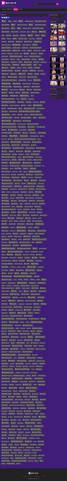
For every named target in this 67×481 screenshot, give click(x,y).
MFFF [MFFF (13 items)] (39, 279)
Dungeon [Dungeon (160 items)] (5, 168)
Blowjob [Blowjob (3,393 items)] (17, 83)
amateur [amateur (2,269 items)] (38, 41)
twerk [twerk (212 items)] (5, 444)
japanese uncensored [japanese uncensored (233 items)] (24, 248)
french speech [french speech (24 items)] (6, 206)
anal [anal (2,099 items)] (35, 44)
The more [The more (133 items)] (15, 426)
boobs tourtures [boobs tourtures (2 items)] (14, 89)
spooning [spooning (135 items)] (12, 396)
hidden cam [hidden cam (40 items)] (5, 230)
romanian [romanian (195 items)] (22, 357)
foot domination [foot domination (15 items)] (30, 197)
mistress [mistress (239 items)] (33, 282)
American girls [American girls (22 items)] (27, 44)
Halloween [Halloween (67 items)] (21, 223)
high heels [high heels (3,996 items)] (22, 230)
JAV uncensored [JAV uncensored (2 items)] (43, 248)
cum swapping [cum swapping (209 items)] (41, 147)
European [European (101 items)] (30, 174)
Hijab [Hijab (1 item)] (3, 233)
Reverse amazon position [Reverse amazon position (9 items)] (15, 351)
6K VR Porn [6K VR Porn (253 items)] (6, 28)
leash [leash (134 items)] (15, 260)
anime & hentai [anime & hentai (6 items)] (37, 50)
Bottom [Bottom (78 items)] (30, 89)
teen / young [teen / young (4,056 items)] (31, 422)
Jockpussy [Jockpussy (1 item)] (28, 251)
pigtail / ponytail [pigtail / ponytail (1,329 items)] (8, 328)
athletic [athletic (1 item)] (26, 56)
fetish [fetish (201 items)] (32, 188)
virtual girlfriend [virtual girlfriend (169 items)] (8, 455)
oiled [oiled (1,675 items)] (44, 303)
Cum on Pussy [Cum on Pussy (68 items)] (16, 144)
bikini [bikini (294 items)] (37, 73)
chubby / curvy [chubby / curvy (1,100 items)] (7, 117)
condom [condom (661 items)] (32, 129)
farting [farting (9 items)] (24, 183)
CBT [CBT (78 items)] (30, 105)
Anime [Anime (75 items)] (30, 50)
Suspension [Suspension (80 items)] (37, 411)
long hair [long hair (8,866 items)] (32, 266)
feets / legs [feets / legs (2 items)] (41, 183)
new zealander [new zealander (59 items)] (36, 294)
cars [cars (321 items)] (43, 102)
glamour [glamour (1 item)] (4, 218)
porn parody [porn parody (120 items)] (36, 333)
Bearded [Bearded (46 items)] (38, 67)
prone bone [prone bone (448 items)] (29, 340)
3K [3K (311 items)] (10, 21)
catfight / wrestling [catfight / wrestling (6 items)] (15, 105)
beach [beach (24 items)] (19, 67)
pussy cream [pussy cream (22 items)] (35, 342)
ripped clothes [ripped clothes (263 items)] (7, 357)
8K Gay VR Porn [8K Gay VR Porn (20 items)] (27, 28)
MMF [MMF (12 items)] (4, 285)
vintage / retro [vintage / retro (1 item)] (28, 452)
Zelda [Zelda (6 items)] (19, 463)
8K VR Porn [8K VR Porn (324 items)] (6, 31)
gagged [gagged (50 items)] (40, 209)
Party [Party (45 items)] (37, 312)
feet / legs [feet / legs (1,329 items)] (32, 183)
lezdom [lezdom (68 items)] (27, 263)
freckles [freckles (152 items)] (15, 203)
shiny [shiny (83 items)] (35, 375)
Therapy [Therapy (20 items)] (23, 426)
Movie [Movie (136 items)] (18, 288)
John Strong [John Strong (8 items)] (35, 251)
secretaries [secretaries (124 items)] (20, 363)
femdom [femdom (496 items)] (5, 188)
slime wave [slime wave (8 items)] (5, 384)
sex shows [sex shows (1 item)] (33, 366)
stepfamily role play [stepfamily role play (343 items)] (27, 402)
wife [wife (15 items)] (37, 460)
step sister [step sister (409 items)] (31, 405)
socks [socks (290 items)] (5, 387)
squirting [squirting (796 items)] (34, 396)
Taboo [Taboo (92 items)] (4, 416)
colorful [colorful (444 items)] (32, 126)
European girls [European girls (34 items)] (39, 174)
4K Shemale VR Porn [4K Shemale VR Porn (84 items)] (41, 21)
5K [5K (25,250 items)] (14, 24)
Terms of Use (37, 476)
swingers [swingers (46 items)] (20, 413)
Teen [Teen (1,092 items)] (13, 422)
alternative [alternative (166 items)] (29, 41)
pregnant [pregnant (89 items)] (13, 340)
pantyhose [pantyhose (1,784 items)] (22, 312)
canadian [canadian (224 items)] (21, 102)
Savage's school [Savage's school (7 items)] (41, 360)
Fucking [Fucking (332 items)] (20, 206)
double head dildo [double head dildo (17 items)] (15, 165)
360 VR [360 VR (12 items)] (9, 38)
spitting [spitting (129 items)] (43, 393)
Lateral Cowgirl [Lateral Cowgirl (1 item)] (13, 257)
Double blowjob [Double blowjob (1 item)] (5, 165)
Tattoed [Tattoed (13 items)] (35, 416)
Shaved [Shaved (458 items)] (40, 369)
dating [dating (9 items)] (27, 154)
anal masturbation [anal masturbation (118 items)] (36, 47)
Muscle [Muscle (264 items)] (43, 288)
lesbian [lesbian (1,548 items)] (31, 260)
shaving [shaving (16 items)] (18, 372)
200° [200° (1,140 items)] (44, 35)
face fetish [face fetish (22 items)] (38, 177)
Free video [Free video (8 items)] (28, 203)
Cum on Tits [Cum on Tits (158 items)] (26, 144)
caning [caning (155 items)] (29, 102)
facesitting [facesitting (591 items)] (18, 180)
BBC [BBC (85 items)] (36, 64)
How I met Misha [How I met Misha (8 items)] (18, 236)
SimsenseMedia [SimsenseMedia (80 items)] (39, 378)
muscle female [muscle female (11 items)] (6, 291)
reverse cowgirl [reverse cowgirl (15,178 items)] (10, 354)
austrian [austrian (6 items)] (13, 59)
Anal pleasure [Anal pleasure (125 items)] (6, 50)
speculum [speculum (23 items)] (35, 393)
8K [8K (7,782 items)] (20, 28)
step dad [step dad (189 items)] (35, 399)
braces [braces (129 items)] (5, 92)
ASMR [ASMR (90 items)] (41, 53)
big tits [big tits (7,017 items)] (22, 73)
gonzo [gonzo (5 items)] (35, 218)
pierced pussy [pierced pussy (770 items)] (28, 325)
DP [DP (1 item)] (43, 165)
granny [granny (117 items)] (5, 220)
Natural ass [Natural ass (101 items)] (43, 291)
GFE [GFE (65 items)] (20, 215)
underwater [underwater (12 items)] (34, 444)
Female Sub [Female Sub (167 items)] (41, 186)
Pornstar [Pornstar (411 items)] (6, 336)
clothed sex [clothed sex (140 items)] (17, 120)
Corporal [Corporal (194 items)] (17, 132)
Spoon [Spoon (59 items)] (4, 396)
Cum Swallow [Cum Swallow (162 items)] (30, 147)
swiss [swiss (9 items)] (37, 413)
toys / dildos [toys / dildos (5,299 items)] (22, 438)
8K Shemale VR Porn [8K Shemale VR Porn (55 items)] (38, 28)
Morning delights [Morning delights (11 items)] (25, 285)
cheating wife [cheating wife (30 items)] (14, 111)
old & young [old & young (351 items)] (18, 306)
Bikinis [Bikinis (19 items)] (43, 73)
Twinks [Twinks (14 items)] (17, 444)
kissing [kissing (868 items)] (10, 254)
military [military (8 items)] (4, 282)
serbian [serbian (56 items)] (43, 363)
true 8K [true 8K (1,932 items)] (29, 441)
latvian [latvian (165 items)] (43, 257)
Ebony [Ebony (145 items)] (26, 168)
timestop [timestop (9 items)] (20, 429)
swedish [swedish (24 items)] (5, 413)
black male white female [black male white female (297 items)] (10, 80)
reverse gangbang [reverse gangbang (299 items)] (25, 354)
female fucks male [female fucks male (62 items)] (7, 186)
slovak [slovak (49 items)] (12, 384)
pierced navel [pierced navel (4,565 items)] (37, 322)
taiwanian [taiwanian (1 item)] (10, 416)
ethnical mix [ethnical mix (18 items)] (21, 174)
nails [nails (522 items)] (26, 291)
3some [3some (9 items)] (15, 21)
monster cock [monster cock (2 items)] (16, 285)
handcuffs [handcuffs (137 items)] (30, 223)
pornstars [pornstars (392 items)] (15, 336)
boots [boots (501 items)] (22, 89)
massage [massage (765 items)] (25, 273)
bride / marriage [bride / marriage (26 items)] (35, 92)
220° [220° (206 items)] (4, 38)
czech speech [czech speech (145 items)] (6, 154)
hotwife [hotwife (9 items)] (10, 236)
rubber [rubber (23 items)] (4, 360)
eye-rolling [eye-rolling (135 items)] (16, 177)
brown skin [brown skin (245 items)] (15, 95)
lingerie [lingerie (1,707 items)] (35, 263)
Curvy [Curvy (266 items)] (12, 151)
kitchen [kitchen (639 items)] (19, 254)
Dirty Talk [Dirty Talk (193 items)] (22, 159)
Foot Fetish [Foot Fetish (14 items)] (39, 197)
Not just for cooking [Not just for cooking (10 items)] (30, 300)
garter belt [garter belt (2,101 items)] (23, 212)
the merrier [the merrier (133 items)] (6, 426)
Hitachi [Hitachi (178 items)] (16, 233)
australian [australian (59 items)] (5, 59)
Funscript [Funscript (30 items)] (27, 209)
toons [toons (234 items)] (5, 435)
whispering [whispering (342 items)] (6, 460)
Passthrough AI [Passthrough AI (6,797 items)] (9, 318)
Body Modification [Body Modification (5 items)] (27, 83)
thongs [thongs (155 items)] (30, 426)
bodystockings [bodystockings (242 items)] (7, 86)
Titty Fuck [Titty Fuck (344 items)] (13, 432)
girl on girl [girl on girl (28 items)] (44, 215)
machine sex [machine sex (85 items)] (20, 270)
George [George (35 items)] (40, 212)
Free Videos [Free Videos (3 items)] (35, 203)
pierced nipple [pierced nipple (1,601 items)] (7, 325)
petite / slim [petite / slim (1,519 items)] (14, 322)
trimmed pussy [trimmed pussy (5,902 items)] (17, 441)
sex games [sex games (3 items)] (19, 366)
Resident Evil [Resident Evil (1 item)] (5, 351)
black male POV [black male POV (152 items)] (33, 76)
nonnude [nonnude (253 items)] (41, 297)
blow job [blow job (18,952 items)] (7, 83)
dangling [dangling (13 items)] (22, 154)
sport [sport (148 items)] (19, 396)
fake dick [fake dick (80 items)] (43, 180)
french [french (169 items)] (42, 203)
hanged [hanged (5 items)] (13, 227)
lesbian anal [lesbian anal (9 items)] (39, 260)
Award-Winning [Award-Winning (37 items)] (26, 59)
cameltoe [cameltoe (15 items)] (32, 98)
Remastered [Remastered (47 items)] (31, 348)
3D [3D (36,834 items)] (5, 21)
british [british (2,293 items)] (6, 95)
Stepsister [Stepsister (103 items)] (40, 405)
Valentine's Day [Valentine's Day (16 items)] (30, 447)
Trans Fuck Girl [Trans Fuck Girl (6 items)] (6, 441)
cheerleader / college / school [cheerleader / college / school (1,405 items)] (30, 111)
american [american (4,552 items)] (17, 44)
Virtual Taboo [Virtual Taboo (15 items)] (19, 455)
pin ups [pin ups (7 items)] (23, 328)
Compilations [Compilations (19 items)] (23, 129)
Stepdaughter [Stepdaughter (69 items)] (6, 402)
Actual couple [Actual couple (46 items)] (23, 38)
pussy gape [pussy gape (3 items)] (43, 342)
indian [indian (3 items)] (20, 239)
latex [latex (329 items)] (20, 257)
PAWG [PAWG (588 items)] (43, 318)
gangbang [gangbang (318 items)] (6, 212)
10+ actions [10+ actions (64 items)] (15, 31)
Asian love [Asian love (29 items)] (34, 53)
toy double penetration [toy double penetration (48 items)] (38, 435)
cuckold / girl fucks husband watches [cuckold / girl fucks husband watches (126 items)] (26, 139)
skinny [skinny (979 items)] (15, 381)
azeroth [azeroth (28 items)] (35, 59)
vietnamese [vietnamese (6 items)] (14, 452)
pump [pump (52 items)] (13, 342)
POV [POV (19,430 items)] (31, 336)
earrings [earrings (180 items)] (18, 168)
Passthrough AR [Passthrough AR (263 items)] (22, 318)
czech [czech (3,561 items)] (28, 151)
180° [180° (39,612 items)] (31, 35)
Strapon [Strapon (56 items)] (24, 408)
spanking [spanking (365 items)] (17, 393)
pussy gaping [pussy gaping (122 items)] (6, 345)
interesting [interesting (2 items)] (5, 242)
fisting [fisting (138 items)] (13, 195)
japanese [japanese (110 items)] (16, 245)
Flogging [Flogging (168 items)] (5, 197)
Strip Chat (54, 98)
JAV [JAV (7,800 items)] (36, 248)
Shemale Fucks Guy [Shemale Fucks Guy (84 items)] (19, 375)
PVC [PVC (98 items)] (36, 345)
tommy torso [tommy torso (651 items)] (37, 432)
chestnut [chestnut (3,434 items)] (7, 114)
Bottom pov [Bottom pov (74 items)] (38, 89)
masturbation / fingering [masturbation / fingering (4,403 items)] (24, 276)
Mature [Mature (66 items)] (37, 276)
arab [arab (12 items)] (44, 50)
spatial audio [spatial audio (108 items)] (27, 393)
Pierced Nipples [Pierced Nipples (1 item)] (18, 325)
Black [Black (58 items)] (4, 76)
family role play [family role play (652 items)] (8, 183)
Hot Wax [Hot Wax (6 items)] (4, 236)
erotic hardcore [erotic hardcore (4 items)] (6, 174)
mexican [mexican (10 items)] (33, 279)
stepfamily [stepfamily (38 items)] (15, 402)
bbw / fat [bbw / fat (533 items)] (5, 67)
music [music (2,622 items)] (14, 291)
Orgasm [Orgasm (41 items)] (5, 309)
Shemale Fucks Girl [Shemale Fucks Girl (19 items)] (7, 375)
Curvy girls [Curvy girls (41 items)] (20, 151)
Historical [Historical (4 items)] (9, 233)
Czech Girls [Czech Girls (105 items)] (37, 151)
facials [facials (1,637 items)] (34, 180)
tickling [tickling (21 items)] (5, 429)
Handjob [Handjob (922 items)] (5, 227)
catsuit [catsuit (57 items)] (24, 105)
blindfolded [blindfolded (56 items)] (23, 80)
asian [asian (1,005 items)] (26, 53)
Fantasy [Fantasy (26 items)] (18, 183)
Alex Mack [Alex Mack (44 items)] (11, 41)
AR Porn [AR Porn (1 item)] (16, 53)
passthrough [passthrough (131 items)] (28, 315)
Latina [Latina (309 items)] (27, 257)
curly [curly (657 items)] (5, 151)
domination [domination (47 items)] (38, 162)
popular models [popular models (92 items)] (13, 333)
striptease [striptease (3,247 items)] (42, 408)
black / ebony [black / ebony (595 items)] (13, 76)
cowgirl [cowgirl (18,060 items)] (14, 136)
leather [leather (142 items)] (23, 260)
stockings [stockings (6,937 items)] (7, 408)
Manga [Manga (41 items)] (4, 273)
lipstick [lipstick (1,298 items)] (5, 266)
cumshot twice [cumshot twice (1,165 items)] (19, 147)
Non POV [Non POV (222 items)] (21, 300)
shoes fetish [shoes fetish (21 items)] (42, 375)
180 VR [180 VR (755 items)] (23, 35)
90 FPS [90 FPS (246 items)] (9, 35)
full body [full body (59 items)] (38, 206)
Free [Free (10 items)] (22, 203)
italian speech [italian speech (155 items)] (7, 245)
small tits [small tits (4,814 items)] (28, 384)
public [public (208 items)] (37, 340)
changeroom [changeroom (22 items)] (41, 108)
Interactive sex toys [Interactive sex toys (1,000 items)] (40, 239)
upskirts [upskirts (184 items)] (14, 447)
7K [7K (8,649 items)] (13, 28)
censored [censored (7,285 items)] (38, 105)
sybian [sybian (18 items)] (42, 413)
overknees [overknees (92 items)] (37, 309)
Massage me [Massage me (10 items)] (33, 273)
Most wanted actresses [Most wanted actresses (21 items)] (8, 288)
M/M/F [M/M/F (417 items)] (12, 270)
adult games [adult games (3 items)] (32, 38)
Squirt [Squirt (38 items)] (26, 396)
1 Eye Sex (54, 17)
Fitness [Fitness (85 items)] (21, 195)
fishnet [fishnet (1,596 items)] (5, 195)
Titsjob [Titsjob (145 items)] (5, 432)
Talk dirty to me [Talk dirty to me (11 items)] (18, 416)
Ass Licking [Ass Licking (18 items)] (5, 56)
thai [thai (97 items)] (40, 422)
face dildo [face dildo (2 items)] (31, 177)
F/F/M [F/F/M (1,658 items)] (24, 177)
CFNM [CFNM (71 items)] (4, 108)
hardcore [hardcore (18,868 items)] (22, 227)
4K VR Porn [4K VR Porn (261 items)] (6, 24)
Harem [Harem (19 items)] (30, 227)
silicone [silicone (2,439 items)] (29, 378)
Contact (43, 476)
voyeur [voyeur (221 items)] (27, 455)
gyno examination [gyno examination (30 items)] (38, 220)
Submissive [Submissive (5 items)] (5, 411)
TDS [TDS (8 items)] (20, 419)
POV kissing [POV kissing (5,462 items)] (40, 336)
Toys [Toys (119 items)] (4, 438)
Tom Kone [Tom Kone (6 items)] (28, 432)
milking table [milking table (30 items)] (12, 282)
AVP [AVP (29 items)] (19, 59)
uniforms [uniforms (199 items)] (5, 447)
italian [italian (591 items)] (40, 242)
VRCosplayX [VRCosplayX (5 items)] (42, 455)
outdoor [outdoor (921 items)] (28, 309)
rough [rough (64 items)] (40, 357)
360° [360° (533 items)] (15, 38)
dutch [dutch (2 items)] (12, 168)
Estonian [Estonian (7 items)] (14, 174)
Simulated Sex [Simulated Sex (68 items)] (6, 381)
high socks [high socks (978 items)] (42, 230)
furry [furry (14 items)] (33, 209)
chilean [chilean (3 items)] (14, 114)
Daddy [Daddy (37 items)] (15, 154)
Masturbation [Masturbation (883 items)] (7, 276)
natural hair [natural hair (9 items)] (5, 294)
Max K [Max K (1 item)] (15, 279)
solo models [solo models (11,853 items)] (32, 387)
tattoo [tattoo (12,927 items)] (43, 416)
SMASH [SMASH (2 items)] (36, 384)
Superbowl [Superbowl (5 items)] (20, 411)
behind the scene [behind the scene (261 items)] (7, 70)
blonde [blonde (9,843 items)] (37, 80)
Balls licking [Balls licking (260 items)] (6, 64)
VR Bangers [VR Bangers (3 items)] (34, 455)
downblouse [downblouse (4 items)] (38, 165)
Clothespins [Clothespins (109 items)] (27, 120)
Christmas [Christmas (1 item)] (27, 114)
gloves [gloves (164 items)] (28, 218)
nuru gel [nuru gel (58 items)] (5, 303)
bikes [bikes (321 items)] (30, 73)
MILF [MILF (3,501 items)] (44, 279)
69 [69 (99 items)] (3, 35)
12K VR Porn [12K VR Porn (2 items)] (23, 31)
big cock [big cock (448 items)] (5, 73)
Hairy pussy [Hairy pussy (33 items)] (13, 223)
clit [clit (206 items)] (36, 117)
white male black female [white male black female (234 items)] (19, 460)
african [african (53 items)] (39, 38)
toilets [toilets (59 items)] (21, 432)
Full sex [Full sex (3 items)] (20, 209)
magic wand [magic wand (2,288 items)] (30, 270)
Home (4, 9)
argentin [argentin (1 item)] (4, 53)
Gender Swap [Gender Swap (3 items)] (32, 212)
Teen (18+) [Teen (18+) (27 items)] (21, 422)
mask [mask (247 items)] (17, 273)
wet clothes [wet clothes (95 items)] (33, 458)
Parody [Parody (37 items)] (31, 312)
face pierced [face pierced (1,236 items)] (7, 180)
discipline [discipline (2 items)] (30, 159)
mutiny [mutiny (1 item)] (21, 291)
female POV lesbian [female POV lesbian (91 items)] (30, 186)
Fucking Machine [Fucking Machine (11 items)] (29, 206)
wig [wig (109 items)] (42, 460)
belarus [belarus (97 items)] (18, 70)
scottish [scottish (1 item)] (12, 363)
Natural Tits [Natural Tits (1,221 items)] (15, 294)
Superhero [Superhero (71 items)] (28, 411)
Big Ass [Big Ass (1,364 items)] (33, 70)
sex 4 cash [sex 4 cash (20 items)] (5, 366)
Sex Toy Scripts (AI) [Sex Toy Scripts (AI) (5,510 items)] (23, 369)
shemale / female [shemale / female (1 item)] (26, 372)
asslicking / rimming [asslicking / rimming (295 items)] (16, 56)
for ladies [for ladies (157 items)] (41, 200)
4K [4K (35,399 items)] (21, 21)
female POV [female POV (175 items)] (18, 186)
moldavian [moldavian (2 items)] (9, 285)
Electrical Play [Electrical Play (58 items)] (7, 171)
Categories (10, 9)
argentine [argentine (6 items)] (11, 53)
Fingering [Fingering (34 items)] (24, 191)
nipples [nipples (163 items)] (16, 297)
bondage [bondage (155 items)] (27, 86)
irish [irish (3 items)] (34, 242)
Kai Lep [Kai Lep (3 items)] (41, 251)
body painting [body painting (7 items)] (36, 83)
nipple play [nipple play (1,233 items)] (6, 297)
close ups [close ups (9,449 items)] (7, 120)
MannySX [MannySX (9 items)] (11, 273)
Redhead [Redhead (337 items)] (5, 348)
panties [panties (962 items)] (13, 312)
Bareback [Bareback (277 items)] (16, 64)
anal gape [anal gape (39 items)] (25, 47)
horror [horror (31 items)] (31, 233)
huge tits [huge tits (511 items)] (27, 236)
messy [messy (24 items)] (27, 279)
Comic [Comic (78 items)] (4, 129)
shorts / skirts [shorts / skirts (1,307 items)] (18, 378)
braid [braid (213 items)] (11, 92)
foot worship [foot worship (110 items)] (23, 200)
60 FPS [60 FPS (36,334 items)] (43, 31)
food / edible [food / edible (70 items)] (20, 197)
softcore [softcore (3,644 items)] (14, 387)
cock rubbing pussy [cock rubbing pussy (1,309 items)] (9, 123)
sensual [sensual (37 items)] (36, 363)
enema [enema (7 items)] (26, 171)
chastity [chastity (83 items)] (5, 111)
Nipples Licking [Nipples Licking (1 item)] (23, 297)
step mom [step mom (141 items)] (39, 402)
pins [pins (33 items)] (18, 328)
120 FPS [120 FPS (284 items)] (16, 35)
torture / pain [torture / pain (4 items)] (26, 435)
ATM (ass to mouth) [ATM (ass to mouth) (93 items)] (35, 56)
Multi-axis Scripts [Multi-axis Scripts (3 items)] (26, 288)
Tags (16, 9)
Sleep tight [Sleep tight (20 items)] (32, 381)
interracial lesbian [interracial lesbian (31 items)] (25, 242)
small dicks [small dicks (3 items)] (19, 384)
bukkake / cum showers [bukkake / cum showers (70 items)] (8, 98)
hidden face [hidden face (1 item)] (13, 230)
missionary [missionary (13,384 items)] (23, 282)
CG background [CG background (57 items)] (13, 108)
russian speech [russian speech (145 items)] (22, 360)
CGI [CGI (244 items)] (21, 108)
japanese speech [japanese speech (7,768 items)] (9, 248)
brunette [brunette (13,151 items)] (25, 95)
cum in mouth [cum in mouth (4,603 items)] (17, 142)
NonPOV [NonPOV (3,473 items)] (12, 300)
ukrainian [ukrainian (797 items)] (25, 444)
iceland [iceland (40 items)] (14, 239)
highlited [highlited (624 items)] (32, 230)
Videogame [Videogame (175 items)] (6, 452)
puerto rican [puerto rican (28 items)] (6, 342)
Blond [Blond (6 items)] (30, 80)
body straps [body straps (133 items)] (18, 86)
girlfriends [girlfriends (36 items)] (35, 215)
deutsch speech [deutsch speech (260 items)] (28, 156)
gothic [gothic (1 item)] (40, 218)
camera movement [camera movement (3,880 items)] (9, 102)
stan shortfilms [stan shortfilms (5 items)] (19, 399)
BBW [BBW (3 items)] (40, 64)
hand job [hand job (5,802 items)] (40, 223)
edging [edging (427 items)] (34, 168)
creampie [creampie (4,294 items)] (25, 136)
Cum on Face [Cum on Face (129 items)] (6, 144)
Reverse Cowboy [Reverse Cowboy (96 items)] (28, 351)
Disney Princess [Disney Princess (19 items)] (38, 159)
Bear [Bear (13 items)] (25, 67)
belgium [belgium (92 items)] (25, 70)
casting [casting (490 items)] (5, 105)
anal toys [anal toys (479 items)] (17, 50)
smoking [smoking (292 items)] (42, 384)
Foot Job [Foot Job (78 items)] (14, 200)
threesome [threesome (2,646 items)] (39, 426)
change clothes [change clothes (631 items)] (30, 108)
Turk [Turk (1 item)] (35, 441)
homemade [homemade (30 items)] (23, 233)
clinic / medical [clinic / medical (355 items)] (27, 117)
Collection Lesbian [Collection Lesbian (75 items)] (33, 123)
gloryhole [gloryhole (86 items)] (20, 218)
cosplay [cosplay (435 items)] (33, 132)
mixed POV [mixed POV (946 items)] (42, 282)
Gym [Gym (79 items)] (29, 220)
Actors (21, 9)
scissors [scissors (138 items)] (5, 363)
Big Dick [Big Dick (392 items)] (14, 73)
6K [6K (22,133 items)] (31, 24)
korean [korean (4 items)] (32, 254)
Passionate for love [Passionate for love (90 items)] (17, 315)
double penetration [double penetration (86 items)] (28, 165)
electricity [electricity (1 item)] (15, 171)
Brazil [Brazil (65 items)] (18, 92)
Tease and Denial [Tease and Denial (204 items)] (36, 419)
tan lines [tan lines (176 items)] (27, 416)
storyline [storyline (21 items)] (16, 408)
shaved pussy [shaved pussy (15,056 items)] (8, 372)
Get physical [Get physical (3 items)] (13, 215)
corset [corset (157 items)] (26, 132)
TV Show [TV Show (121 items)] (41, 441)
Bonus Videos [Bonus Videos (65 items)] (36, 86)
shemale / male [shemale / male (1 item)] (34, 372)
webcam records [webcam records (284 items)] (21, 458)
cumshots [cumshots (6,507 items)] (7, 148)
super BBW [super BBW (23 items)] (12, 411)
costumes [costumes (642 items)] (42, 132)
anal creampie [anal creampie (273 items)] (7, 47)
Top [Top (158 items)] (20, 435)
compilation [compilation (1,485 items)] (13, 129)
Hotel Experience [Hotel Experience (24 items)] (40, 233)
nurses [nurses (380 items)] (41, 300)
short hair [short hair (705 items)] (6, 378)
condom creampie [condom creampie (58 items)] (7, 132)
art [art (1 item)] (21, 53)
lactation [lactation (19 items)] (39, 254)
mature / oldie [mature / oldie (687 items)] (7, 279)
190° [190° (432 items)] (38, 35)
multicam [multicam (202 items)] (35, 288)
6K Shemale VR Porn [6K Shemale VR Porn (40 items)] (41, 24)
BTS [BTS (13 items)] (33, 95)
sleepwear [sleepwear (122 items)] (41, 381)
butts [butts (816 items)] (24, 98)
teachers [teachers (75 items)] (26, 419)
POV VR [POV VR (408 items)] (5, 340)
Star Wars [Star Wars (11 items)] (28, 399)
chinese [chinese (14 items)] (20, 114)
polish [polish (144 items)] (40, 331)
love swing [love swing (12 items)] (5, 270)
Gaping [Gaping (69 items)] (14, 212)
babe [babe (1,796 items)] (41, 59)
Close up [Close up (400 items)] (42, 117)
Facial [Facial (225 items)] (27, 180)
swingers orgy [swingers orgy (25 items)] (29, 413)
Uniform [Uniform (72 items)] (42, 444)
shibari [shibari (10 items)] (28, 375)
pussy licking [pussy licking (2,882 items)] (18, 345)
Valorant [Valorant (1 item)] (38, 447)
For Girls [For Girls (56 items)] (32, 200)
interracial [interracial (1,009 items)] (13, 242)
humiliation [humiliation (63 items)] (36, 236)
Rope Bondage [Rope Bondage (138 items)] (32, 357)
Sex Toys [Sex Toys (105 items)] (40, 366)
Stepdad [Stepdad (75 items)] (43, 399)
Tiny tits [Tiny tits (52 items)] (27, 429)
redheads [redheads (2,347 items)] (15, 348)
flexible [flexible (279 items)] (36, 195)
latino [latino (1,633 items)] (35, 257)
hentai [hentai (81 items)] (37, 227)
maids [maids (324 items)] (39, 270)
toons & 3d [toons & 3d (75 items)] (12, 435)
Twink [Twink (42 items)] (11, 444)
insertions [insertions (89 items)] (27, 239)
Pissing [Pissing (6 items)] (29, 328)
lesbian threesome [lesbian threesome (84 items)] (7, 263)
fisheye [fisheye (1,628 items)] (39, 191)
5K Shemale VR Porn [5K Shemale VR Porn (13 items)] (23, 24)
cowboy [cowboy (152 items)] (5, 135)
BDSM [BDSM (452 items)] (13, 67)
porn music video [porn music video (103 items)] (25, 333)
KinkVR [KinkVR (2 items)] (4, 254)
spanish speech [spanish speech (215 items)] (7, 393)
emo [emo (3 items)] (21, 171)
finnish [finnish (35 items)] (31, 191)
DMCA (31, 476)
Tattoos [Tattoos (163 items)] (14, 419)
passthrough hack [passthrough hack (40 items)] (34, 318)
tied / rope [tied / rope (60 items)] (12, 429)
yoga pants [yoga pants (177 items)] (11, 463)
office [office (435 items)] (37, 303)
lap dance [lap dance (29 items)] (5, 257)
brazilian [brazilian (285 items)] (25, 92)
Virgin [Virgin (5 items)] (35, 452)
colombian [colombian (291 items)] (22, 126)
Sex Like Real (54, 91)
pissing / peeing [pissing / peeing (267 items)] (38, 328)
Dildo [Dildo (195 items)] (14, 159)
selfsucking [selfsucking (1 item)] (28, 363)
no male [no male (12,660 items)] (32, 297)
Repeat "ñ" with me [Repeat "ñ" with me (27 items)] (41, 348)
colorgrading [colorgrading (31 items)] (41, 126)
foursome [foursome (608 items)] (6, 203)
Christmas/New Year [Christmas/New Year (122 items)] (37, 114)
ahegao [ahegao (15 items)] (4, 41)
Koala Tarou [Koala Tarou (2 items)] (26, 254)
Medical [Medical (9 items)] (21, 279)
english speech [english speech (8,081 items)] (36, 171)
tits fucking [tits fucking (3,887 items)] (36, 429)
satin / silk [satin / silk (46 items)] (32, 360)
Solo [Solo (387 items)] (22, 387)
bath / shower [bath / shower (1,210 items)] (27, 64)
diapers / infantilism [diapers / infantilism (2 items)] (6, 159)
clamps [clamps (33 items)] (17, 117)
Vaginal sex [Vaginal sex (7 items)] (22, 447)
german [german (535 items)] (5, 215)
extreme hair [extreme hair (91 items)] (6, 177)
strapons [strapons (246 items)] (32, 408)
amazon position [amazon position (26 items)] (6, 44)
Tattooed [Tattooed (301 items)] (5, 419)
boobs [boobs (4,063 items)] (6, 89)
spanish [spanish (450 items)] (33, 390)
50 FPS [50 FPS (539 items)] (35, 31)
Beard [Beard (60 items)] (30, 67)
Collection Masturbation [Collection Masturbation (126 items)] (9, 126)
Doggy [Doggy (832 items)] (5, 162)
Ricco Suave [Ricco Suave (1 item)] (35, 354)
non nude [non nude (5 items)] (4, 300)
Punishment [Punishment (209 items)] (21, 342)
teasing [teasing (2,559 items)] (6, 422)
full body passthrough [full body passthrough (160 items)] (9, 209)
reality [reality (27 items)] (42, 345)
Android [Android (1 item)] (24, 50)
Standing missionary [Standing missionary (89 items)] (8, 399)
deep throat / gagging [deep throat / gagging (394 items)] (9, 156)
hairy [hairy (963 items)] (5, 223)
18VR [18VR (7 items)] (29, 31)
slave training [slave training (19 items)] (24, 381)
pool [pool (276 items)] (4, 333)
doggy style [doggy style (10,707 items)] (16, 162)
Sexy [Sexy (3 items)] (33, 369)
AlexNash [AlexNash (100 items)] (19, 41)
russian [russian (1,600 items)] (12, 360)
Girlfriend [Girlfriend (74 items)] (26, 215)
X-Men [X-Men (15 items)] (4, 463)
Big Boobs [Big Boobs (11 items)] (41, 70)
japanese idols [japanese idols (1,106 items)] (26, 245)
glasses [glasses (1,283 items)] (11, 218)
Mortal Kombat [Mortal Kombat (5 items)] (35, 285)
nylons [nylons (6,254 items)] (13, 303)
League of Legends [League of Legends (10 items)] (7, 260)
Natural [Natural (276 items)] (34, 291)
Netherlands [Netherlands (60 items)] (26, 294)
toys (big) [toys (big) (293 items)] (11, 438)
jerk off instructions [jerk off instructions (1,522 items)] (16, 251)
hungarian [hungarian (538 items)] (6, 239)
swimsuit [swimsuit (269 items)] (12, 413)
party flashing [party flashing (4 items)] (6, 315)
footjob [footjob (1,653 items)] (5, 200)
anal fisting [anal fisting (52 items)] (17, 47)
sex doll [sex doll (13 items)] (12, 366)
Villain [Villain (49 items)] (21, 452)
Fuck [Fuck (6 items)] (14, 206)
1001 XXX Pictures (55, 18)
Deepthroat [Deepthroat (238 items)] (36, 154)
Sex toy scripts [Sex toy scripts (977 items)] (7, 369)
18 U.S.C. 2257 (25, 476)
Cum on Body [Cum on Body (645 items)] (37, 141)
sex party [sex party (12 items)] (26, 366)
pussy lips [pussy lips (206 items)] (29, 345)
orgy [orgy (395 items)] (11, 309)
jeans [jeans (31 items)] (4, 251)
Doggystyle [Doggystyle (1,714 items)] (28, 162)
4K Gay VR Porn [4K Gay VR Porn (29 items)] (29, 21)
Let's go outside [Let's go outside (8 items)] (19, 263)
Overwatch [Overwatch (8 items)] (5, 312)
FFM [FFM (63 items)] (4, 191)
